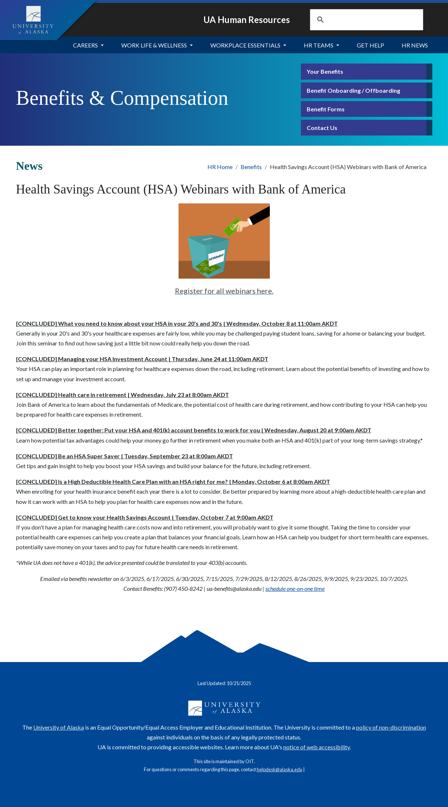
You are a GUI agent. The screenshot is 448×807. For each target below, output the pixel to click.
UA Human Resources (246, 19)
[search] (357, 19)
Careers (85, 45)
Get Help (370, 45)
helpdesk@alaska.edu (279, 769)
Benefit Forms (326, 109)
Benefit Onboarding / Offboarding (353, 90)
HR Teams (318, 45)
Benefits (251, 166)
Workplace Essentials (245, 45)
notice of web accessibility (316, 746)
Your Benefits (325, 71)
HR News (415, 45)
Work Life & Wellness (154, 45)
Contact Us (322, 127)
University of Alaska (58, 727)
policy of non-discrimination (391, 727)
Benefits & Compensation (122, 98)
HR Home (220, 166)
